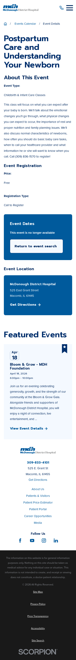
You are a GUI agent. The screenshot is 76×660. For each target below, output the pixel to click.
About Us (38, 489)
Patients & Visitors (38, 496)
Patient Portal (38, 509)
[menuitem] (38, 592)
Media (38, 523)
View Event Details (28, 428)
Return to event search (36, 246)
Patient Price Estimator (38, 502)
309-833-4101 (38, 462)
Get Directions (25, 304)
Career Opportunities (38, 516)
